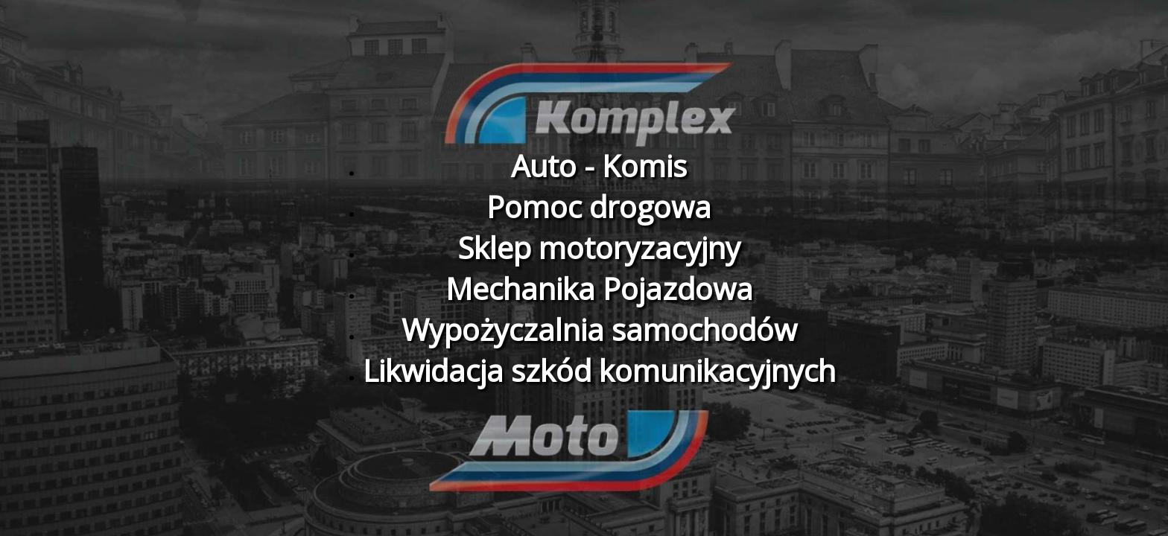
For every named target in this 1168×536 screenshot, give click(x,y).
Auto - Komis (599, 165)
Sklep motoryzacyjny (598, 247)
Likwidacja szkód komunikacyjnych (599, 370)
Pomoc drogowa (598, 206)
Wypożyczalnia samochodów (599, 329)
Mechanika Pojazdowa (599, 288)
